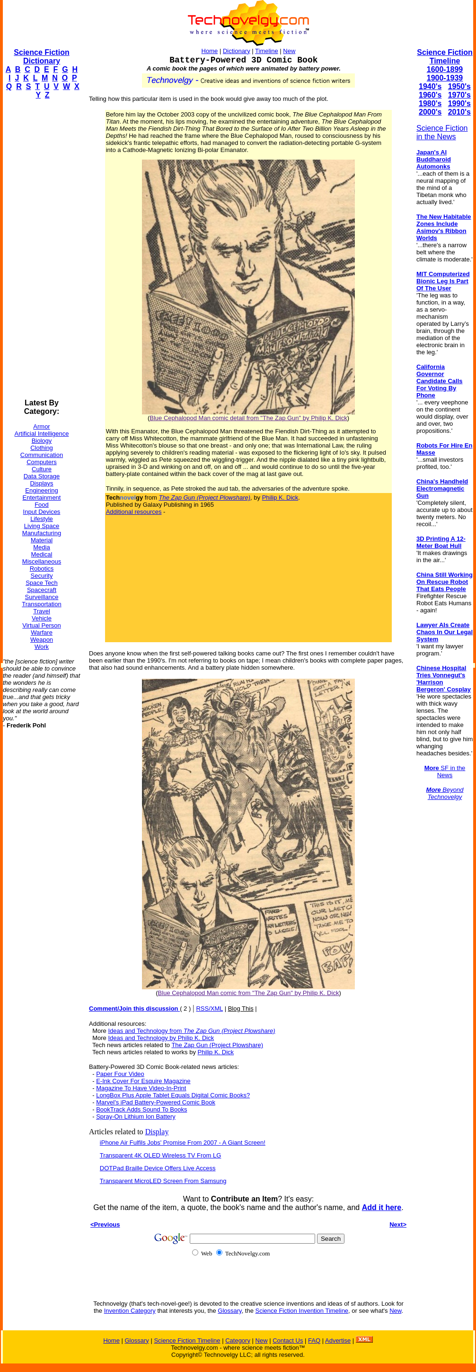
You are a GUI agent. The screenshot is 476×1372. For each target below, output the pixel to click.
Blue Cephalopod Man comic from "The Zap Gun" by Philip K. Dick (248, 992)
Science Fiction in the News (442, 132)
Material (42, 540)
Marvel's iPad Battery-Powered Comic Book (155, 1102)
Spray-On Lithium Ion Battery (136, 1116)
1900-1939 (445, 78)
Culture (42, 469)
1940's (430, 86)
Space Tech (42, 582)
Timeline (266, 50)
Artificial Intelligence (42, 433)
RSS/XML (209, 1008)
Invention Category (130, 1310)
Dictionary (236, 50)
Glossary (229, 1310)
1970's (459, 95)
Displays (41, 483)
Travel (41, 611)
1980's (430, 103)
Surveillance (42, 597)
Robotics (42, 568)
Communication (41, 454)
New (289, 50)
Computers (41, 462)
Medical (42, 554)
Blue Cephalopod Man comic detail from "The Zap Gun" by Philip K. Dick (248, 417)
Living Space (41, 525)
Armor (41, 426)
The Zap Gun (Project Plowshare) (217, 1045)
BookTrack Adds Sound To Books (141, 1109)
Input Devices (42, 511)
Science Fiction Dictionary (41, 56)
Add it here (382, 1207)
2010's (459, 112)
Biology (42, 440)
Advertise (338, 1340)
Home (210, 50)
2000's (430, 112)
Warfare (42, 632)
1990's (459, 103)
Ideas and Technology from (191, 1030)
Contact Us (288, 1340)
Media (41, 547)
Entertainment (42, 497)
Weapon (41, 639)
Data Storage (42, 476)
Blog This (241, 1008)
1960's (430, 95)
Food (42, 504)
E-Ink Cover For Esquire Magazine (143, 1081)
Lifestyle (41, 518)
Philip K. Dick (280, 497)
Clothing (41, 447)
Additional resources (134, 511)
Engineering (41, 490)
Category (237, 1340)
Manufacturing (41, 533)
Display (157, 1132)
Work (42, 646)
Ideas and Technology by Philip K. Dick (161, 1037)
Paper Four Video (120, 1073)
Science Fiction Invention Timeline (302, 1310)
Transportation (41, 604)
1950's (459, 86)
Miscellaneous (41, 561)
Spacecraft (41, 589)
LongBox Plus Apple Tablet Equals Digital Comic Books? (173, 1095)
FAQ (314, 1340)
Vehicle (42, 618)
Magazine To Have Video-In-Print (141, 1088)
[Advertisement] (41, 249)
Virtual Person (41, 625)
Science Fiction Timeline (444, 56)
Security (42, 575)
